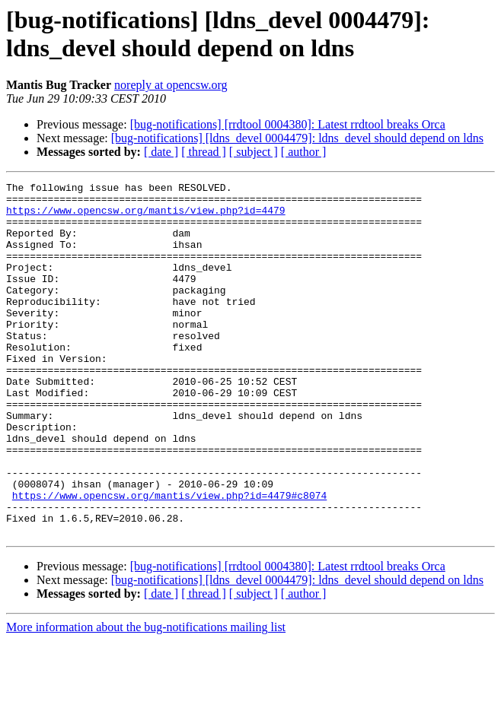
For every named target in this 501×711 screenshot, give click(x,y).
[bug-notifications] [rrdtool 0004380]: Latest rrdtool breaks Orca (287, 124)
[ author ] (304, 151)
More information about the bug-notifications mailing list (146, 697)
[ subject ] (253, 151)
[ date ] (161, 151)
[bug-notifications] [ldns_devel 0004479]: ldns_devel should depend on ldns (297, 138)
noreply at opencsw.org (170, 84)
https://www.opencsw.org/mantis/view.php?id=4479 (146, 217)
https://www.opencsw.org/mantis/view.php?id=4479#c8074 (169, 559)
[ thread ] (203, 151)
